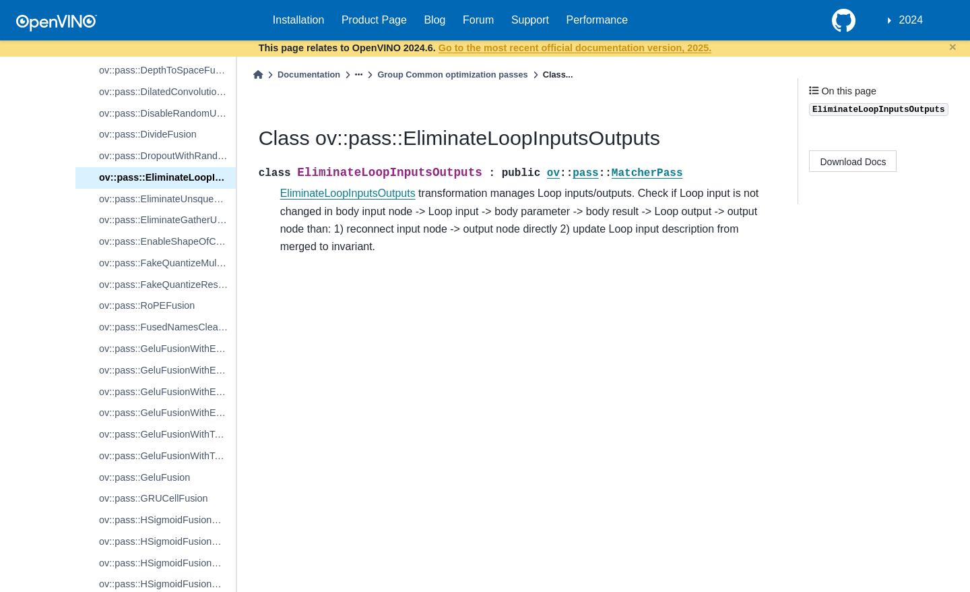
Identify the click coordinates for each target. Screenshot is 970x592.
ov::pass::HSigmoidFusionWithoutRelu (167, 563)
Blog (434, 20)
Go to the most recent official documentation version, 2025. (575, 47)
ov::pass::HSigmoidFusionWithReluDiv (167, 519)
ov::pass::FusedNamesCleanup (166, 327)
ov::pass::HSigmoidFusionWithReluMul (167, 541)
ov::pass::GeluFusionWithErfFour (167, 412)
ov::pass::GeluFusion (144, 477)
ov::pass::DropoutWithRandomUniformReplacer (167, 155)
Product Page (374, 20)
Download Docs (853, 161)
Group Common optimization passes (452, 74)
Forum (478, 20)
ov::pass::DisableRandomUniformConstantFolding (167, 113)
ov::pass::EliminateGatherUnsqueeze (167, 219)
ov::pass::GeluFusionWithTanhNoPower (167, 455)
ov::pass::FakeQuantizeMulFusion (167, 263)
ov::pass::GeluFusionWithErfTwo (167, 370)
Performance (597, 20)
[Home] (258, 74)
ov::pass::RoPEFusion (147, 305)
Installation (299, 20)
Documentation (309, 74)
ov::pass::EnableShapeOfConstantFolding (167, 241)
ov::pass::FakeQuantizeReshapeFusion (167, 284)
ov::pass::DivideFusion (148, 134)
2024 (911, 20)
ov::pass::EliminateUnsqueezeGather (167, 199)
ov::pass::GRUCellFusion (153, 498)
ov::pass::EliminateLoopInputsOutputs (167, 177)
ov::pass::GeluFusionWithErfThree (167, 391)
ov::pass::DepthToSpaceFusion (166, 70)
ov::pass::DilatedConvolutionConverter (167, 91)
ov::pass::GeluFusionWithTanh (164, 434)
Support (530, 20)
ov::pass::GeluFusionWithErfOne (167, 348)
